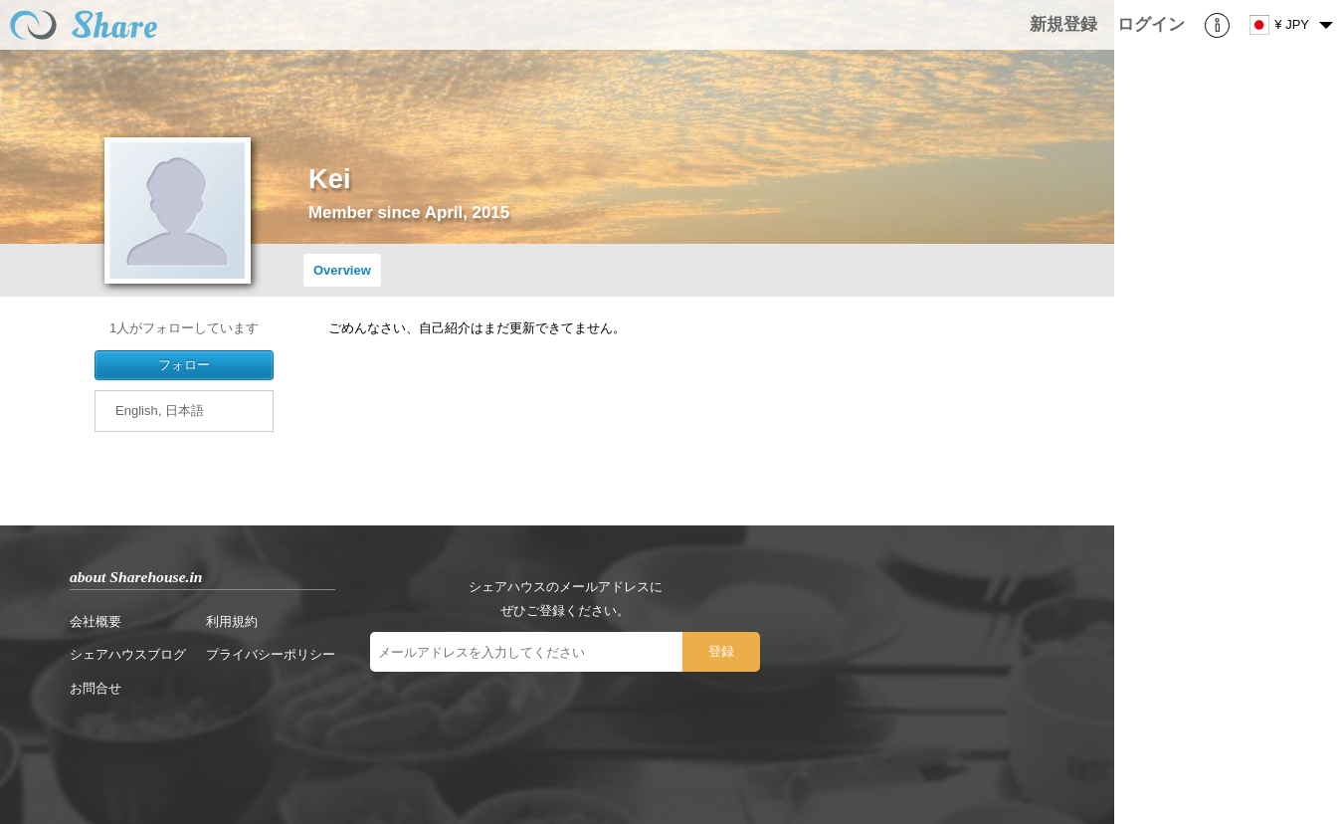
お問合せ (95, 688)
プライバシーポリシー (270, 654)
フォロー (184, 364)
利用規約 (232, 621)
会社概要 (95, 621)
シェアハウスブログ (128, 654)
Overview (342, 270)
